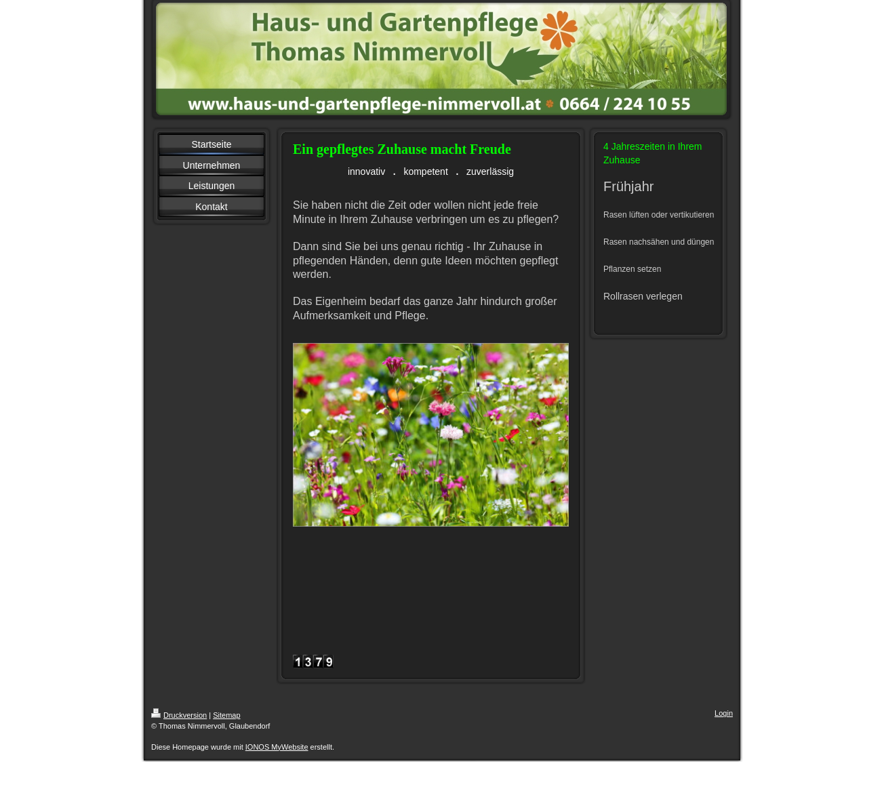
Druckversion (179, 715)
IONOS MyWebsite (276, 747)
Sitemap (226, 715)
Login (724, 713)
